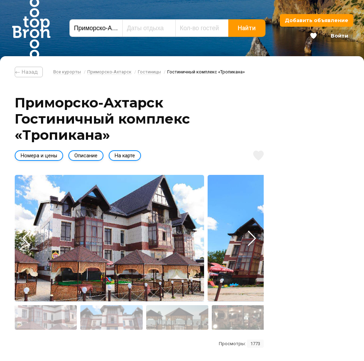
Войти (339, 36)
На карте (125, 156)
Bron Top (31, 28)
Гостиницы (149, 71)
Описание (85, 156)
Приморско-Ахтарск (109, 71)
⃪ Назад (29, 72)
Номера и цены (39, 156)
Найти (247, 28)
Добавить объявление (316, 20)
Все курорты (67, 71)
